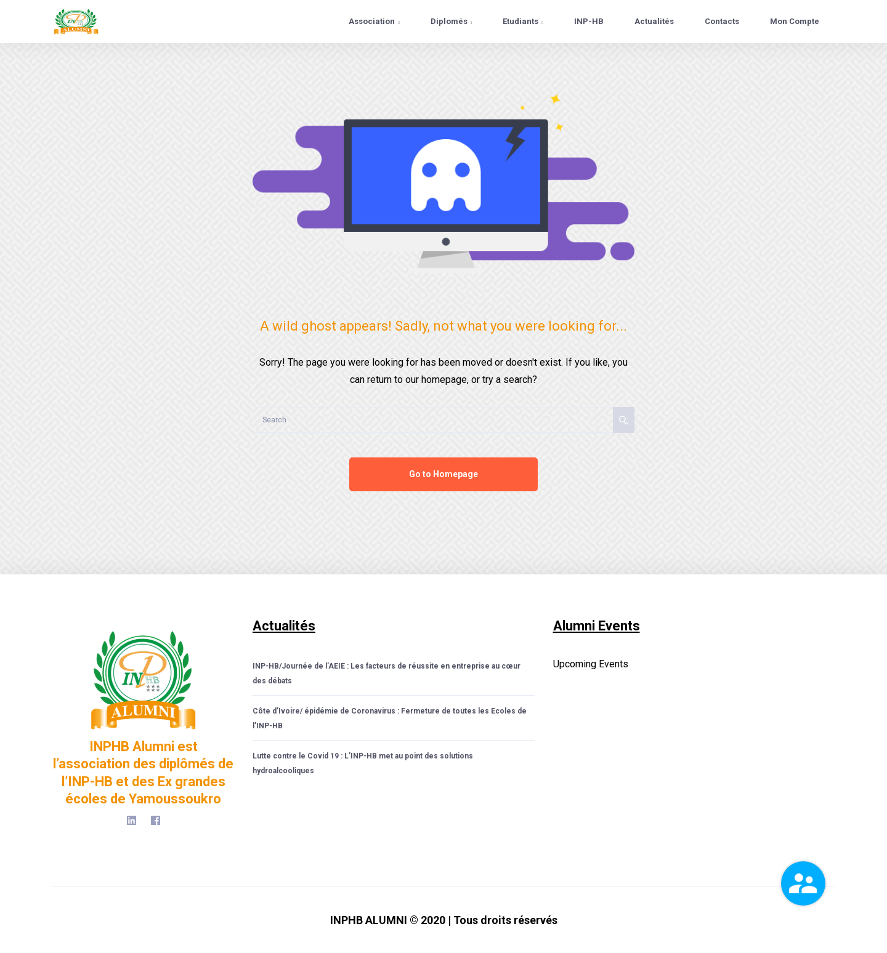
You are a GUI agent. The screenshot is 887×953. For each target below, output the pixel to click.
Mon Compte (794, 21)
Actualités (654, 21)
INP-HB (589, 21)
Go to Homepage (443, 474)
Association (374, 21)
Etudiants (523, 21)
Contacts (722, 21)
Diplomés (451, 21)
